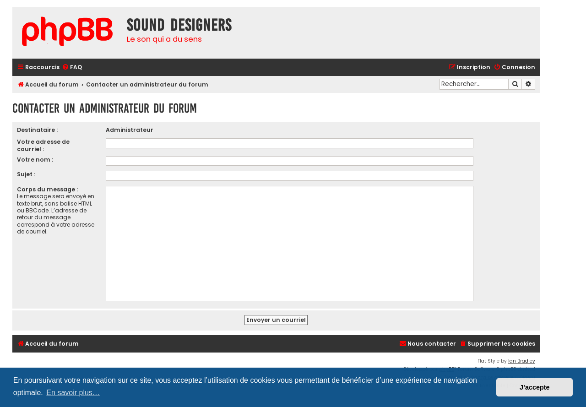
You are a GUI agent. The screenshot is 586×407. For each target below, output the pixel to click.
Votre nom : (35, 159)
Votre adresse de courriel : (43, 145)
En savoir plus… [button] (73, 392)
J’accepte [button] (535, 387)
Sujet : (26, 174)
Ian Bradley (521, 361)
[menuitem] (72, 67)
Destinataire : (37, 130)
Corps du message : (47, 189)
